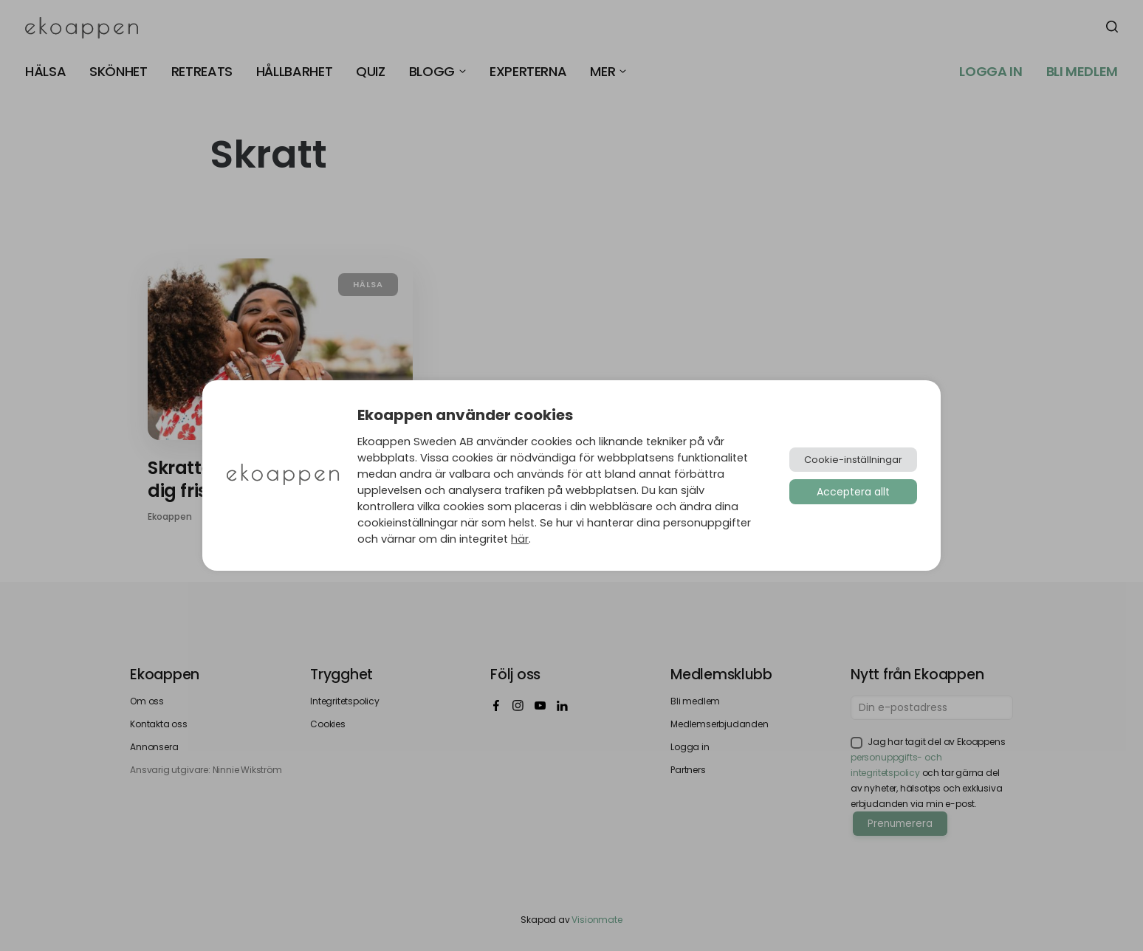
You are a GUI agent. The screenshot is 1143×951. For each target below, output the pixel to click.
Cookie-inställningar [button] (853, 460)
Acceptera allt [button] (853, 491)
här (520, 539)
